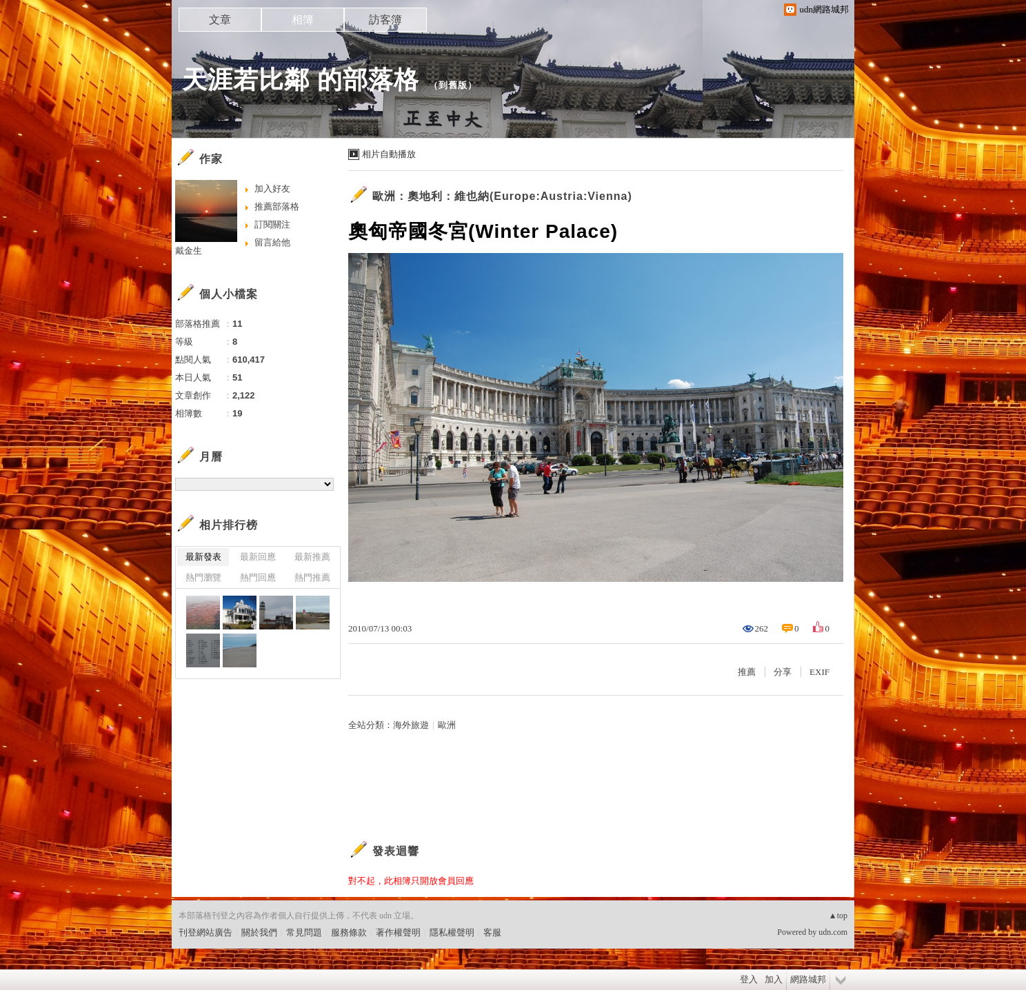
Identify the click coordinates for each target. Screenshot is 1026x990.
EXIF (819, 672)
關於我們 (259, 932)
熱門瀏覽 (203, 577)
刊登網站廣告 (205, 932)
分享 (783, 672)
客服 (492, 932)
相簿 (303, 20)
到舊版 (453, 85)
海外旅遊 (411, 725)
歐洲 (447, 725)
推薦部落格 (276, 206)
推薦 (747, 672)
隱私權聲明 (452, 932)
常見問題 (304, 932)
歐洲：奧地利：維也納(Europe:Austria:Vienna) (502, 196)
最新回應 (258, 557)
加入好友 (272, 188)
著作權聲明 (398, 932)
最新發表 (203, 557)
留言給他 (272, 242)
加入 (774, 979)
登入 (749, 979)
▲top (838, 915)
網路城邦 (808, 979)
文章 (220, 20)
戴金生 (188, 250)
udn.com (832, 932)
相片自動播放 (389, 154)
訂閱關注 (272, 224)
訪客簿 (385, 20)
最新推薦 (312, 557)
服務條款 (349, 932)
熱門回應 (258, 577)
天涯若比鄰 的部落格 (300, 79)
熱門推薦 (312, 577)
